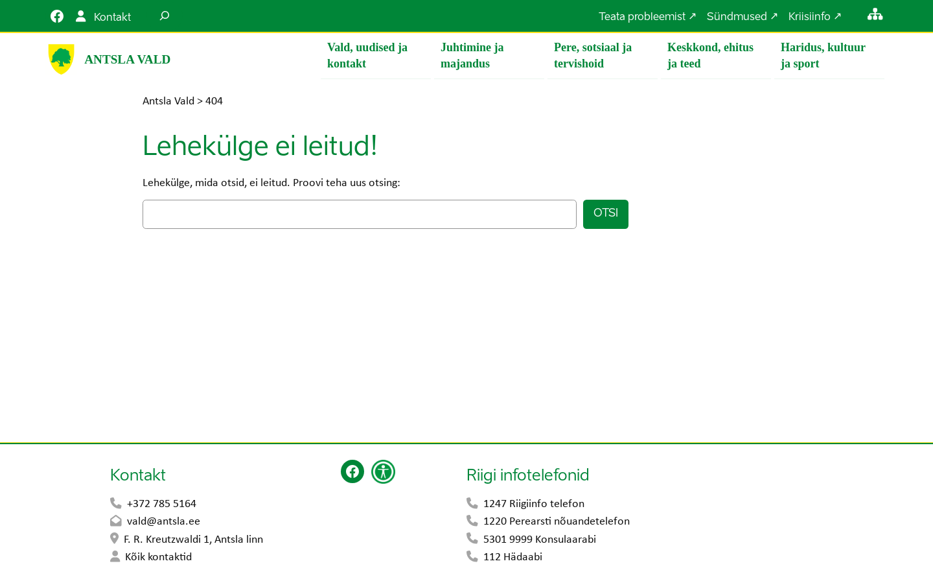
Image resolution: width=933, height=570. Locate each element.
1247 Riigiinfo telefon (533, 504)
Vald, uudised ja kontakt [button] (367, 55)
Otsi (605, 214)
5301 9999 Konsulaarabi (539, 540)
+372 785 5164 (161, 504)
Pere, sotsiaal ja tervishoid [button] (593, 55)
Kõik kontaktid (158, 558)
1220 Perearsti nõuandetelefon (556, 522)
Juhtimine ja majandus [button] (472, 55)
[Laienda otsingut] (164, 15)
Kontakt (112, 18)
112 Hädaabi (512, 558)
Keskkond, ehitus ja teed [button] (710, 55)
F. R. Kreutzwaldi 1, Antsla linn (193, 540)
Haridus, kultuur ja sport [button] (823, 55)
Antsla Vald (127, 59)
